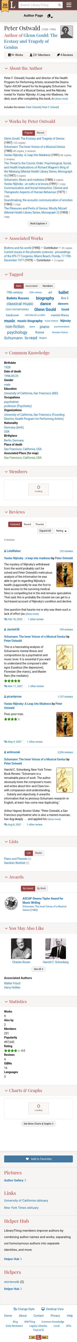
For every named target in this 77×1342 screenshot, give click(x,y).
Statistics (16, 1001)
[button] (28, 132)
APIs (68, 1325)
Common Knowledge (27, 352)
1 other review (36, 619)
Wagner (43, 338)
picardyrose (14, 696)
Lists (11, 841)
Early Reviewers (14, 1325)
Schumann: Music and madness (24, 179)
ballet (64, 292)
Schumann (13, 338)
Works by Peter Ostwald (30, 121)
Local (57, 1325)
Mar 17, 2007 (13, 686)
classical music (20, 303)
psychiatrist (11, 402)
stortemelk (11, 1282)
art (50, 292)
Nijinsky (65, 321)
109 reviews (66, 629)
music (9, 320)
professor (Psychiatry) (18, 406)
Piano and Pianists (15, 858)
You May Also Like (24, 928)
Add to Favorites (38, 1159)
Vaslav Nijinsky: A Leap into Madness (27, 703)
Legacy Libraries (38, 1325)
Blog (15, 1321)
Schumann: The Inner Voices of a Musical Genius (34, 146)
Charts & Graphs (23, 1090)
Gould (65, 309)
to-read (31, 338)
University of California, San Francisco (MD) (31, 393)
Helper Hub (13, 1259)
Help (70, 1315)
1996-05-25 (11, 376)
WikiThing (29, 1321)
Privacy (55, 1315)
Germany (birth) (14, 427)
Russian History (60, 332)
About (22, 1315)
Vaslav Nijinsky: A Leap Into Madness (27, 154)
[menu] (61, 530)
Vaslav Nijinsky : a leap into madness (27, 558)
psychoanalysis (61, 326)
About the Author (24, 68)
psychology (17, 332)
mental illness (60, 315)
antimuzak (13, 752)
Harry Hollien (12, 987)
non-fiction (15, 326)
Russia (39, 332)
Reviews (15, 511)
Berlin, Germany (14, 440)
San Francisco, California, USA (22, 448)
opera (32, 326)
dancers (63, 304)
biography (45, 297)
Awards (14, 876)
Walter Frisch (12, 983)
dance (45, 303)
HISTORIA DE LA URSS (35, 315)
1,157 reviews (65, 696)
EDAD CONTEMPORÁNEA (17, 309)
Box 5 (65, 298)
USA (6, 431)
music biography (30, 321)
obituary (21, 1208)
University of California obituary (26, 1200)
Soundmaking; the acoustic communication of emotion (38, 200)
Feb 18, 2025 (13, 619)
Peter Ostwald (33, 107)
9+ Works (17, 55)
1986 (34, 910)
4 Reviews (66, 55)
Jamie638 (13, 629)
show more (61, 98)
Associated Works (24, 238)
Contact (39, 1315)
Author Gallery (15, 1180)
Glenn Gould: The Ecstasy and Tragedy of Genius (31, 41)
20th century (35, 292)
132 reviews (66, 550)
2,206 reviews (65, 752)
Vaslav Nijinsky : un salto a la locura (26, 183)
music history (51, 321)
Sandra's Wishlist (14, 862)
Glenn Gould (45, 309)
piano (44, 326)
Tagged (14, 274)
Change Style (23, 1309)
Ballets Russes (18, 298)
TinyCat (38, 1330)
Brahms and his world (17, 248)
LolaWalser (14, 550)
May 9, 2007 (13, 741)
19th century (14, 292)
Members (16, 471)
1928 (7, 367)
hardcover (12, 315)
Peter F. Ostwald (50, 107)
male (7, 384)
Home (8, 1315)
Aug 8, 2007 (12, 824)
